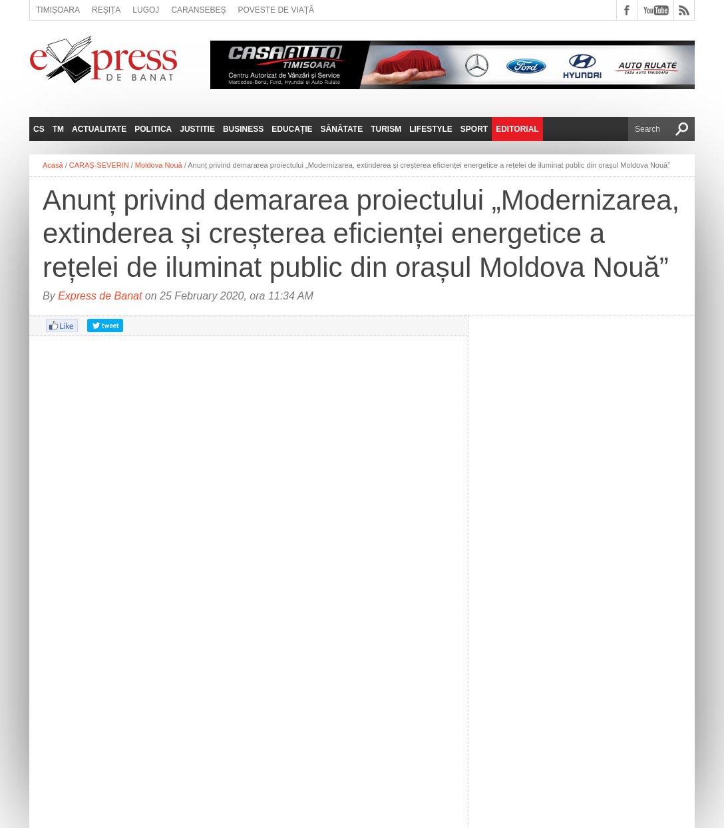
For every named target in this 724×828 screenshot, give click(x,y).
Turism (386, 129)
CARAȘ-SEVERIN (99, 165)
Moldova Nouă (158, 165)
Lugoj (145, 10)
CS (39, 129)
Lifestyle (430, 129)
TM (58, 129)
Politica (153, 129)
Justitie (197, 129)
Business (243, 129)
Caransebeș (198, 10)
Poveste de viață (276, 10)
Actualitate (99, 129)
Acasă (53, 165)
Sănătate (342, 129)
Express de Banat (100, 296)
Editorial (517, 129)
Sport (474, 129)
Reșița (106, 10)
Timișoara (58, 10)
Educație (292, 129)
